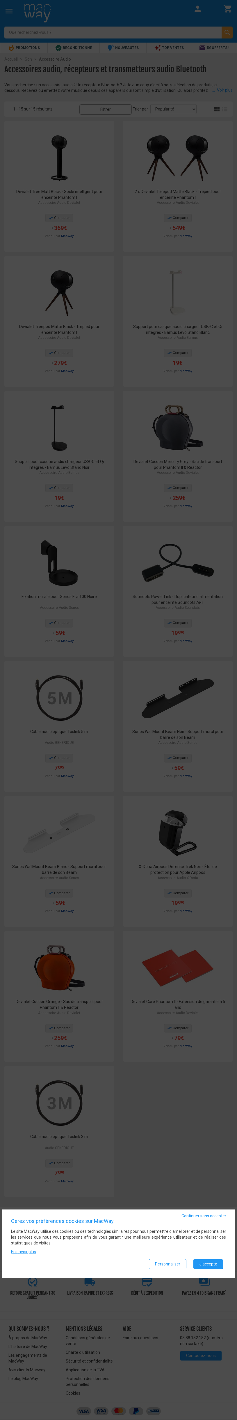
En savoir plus (23, 1251)
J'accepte (208, 1264)
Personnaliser (167, 1264)
